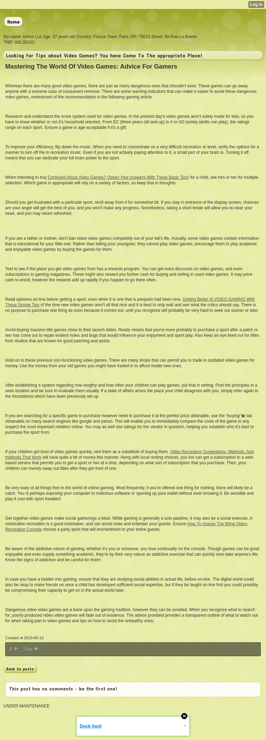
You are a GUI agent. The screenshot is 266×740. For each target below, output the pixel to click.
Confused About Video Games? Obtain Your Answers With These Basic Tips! (118, 177)
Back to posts (20, 668)
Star (30, 649)
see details (24, 41)
